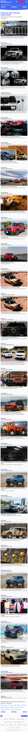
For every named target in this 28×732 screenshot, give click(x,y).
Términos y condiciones (20, 719)
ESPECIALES (14, 7)
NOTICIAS (3, 7)
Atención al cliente (12, 719)
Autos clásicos (10, 705)
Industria (3, 171)
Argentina (3, 724)
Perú (9, 727)
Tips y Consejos (13, 709)
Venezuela (17, 727)
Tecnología (3, 709)
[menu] (26, 2)
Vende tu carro (21, 1)
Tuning (2, 524)
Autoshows (3, 121)
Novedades (3, 21)
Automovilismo (4, 705)
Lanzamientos (4, 146)
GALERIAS (25, 7)
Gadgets (2, 707)
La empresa (6, 719)
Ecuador (15, 724)
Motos (16, 707)
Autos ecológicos (5, 96)
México (25, 724)
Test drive (3, 499)
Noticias (8, 4)
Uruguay (13, 727)
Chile (7, 724)
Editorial (5, 4)
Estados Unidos (20, 724)
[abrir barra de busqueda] (16, 1)
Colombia (10, 724)
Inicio (2, 4)
